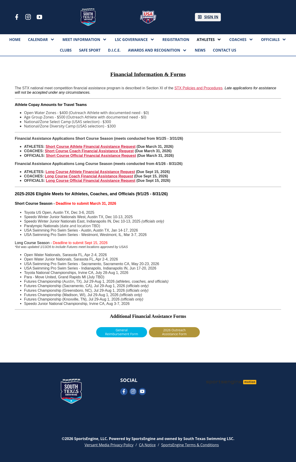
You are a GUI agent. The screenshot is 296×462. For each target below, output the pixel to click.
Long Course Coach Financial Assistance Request (89, 176)
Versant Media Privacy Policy (109, 444)
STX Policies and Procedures (198, 88)
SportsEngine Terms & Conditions (190, 444)
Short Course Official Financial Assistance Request (91, 156)
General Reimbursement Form (121, 332)
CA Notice (147, 444)
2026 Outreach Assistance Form (174, 332)
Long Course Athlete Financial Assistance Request (90, 172)
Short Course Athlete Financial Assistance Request (91, 147)
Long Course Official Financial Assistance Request (90, 181)
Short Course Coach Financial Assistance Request (89, 151)
